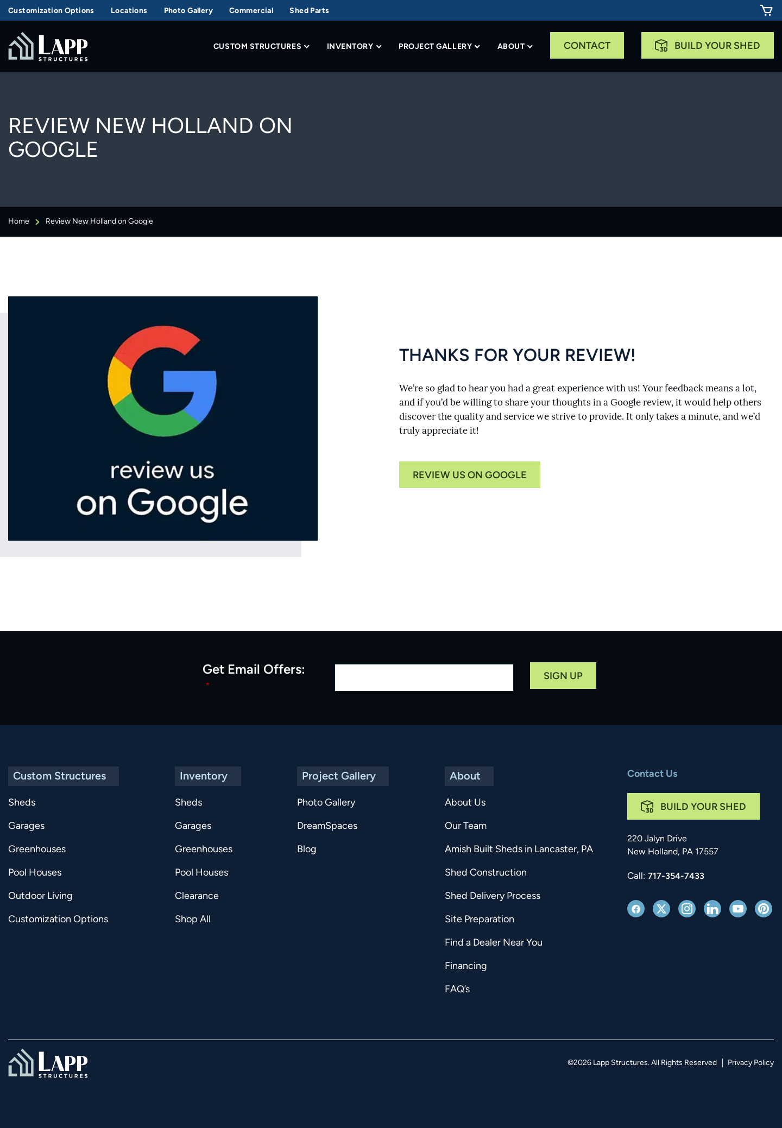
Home (18, 222)
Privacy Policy (751, 1063)
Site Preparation (470, 920)
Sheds (21, 803)
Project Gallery (435, 47)
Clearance (195, 896)
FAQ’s (448, 990)
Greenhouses (37, 850)
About (511, 47)
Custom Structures (257, 47)
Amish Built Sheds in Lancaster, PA (510, 850)
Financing (457, 966)
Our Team (456, 826)
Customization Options (51, 11)
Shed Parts (309, 11)
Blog (306, 850)
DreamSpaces (327, 826)
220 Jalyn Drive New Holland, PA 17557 (672, 846)
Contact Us (652, 774)
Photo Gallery (188, 11)
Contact (587, 46)
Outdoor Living (40, 896)
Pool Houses (34, 873)
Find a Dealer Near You (484, 943)
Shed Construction (477, 873)
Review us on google (470, 476)
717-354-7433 (676, 876)
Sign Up (563, 676)
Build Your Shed (717, 46)
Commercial (251, 11)
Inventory (350, 47)
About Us (456, 803)
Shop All (191, 920)
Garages (26, 826)
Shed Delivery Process (483, 896)
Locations (129, 11)
